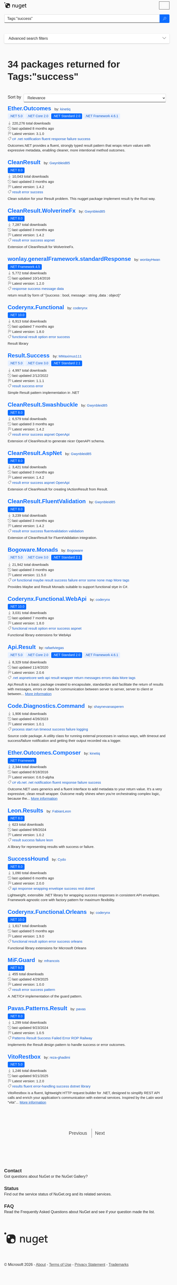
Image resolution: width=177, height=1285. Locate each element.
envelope (56, 888)
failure (72, 139)
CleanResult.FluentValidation (47, 501)
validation (76, 531)
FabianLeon (61, 811)
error (26, 192)
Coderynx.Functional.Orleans (47, 912)
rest (81, 888)
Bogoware (75, 550)
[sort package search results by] (95, 98)
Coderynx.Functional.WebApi (47, 599)
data (60, 289)
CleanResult (24, 162)
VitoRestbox (24, 1056)
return (78, 678)
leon (49, 840)
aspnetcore (28, 678)
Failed (56, 1038)
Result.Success (29, 355)
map (109, 580)
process (18, 729)
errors (106, 678)
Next (100, 1133)
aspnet (49, 240)
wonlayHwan (150, 260)
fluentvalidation (56, 531)
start (28, 729)
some (91, 580)
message (49, 289)
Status (11, 1188)
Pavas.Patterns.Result (37, 1008)
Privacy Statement (90, 1265)
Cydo (62, 859)
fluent (46, 139)
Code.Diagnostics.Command (46, 706)
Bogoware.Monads (33, 549)
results (17, 1086)
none (101, 580)
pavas (81, 1009)
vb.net (22, 782)
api (47, 678)
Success (44, 1038)
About (41, 1265)
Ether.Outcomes (29, 108)
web (41, 678)
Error (66, 1038)
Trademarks (119, 1265)
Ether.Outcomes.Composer (44, 752)
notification (32, 139)
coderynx (80, 308)
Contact (13, 1170)
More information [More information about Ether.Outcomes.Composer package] (44, 798)
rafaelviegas (54, 648)
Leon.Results (25, 810)
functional (19, 337)
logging (82, 729)
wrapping (41, 888)
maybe (38, 580)
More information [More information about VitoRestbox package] (33, 1102)
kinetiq (65, 109)
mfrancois (51, 961)
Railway (86, 1038)
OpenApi (62, 434)
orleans (76, 941)
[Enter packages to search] (82, 18)
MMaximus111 (70, 356)
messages (92, 678)
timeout (45, 729)
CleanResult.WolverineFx (42, 210)
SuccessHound (28, 858)
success (84, 139)
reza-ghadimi (60, 1057)
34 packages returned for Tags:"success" (64, 70)
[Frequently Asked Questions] (9, 1206)
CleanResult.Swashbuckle (43, 404)
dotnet (90, 888)
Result (31, 1038)
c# (14, 139)
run (36, 729)
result (16, 192)
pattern (49, 990)
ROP (75, 1038)
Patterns (18, 1038)
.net (20, 139)
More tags (121, 580)
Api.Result (22, 647)
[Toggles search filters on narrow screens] (164, 38)
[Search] (164, 18)
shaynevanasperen (109, 707)
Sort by (14, 97)
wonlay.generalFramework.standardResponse (69, 259)
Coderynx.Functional (36, 307)
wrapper (66, 678)
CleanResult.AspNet (35, 453)
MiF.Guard (21, 960)
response (58, 139)
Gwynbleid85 (60, 163)
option (43, 337)
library (86, 1086)
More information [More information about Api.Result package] (38, 694)
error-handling (44, 1086)
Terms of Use (60, 1265)
